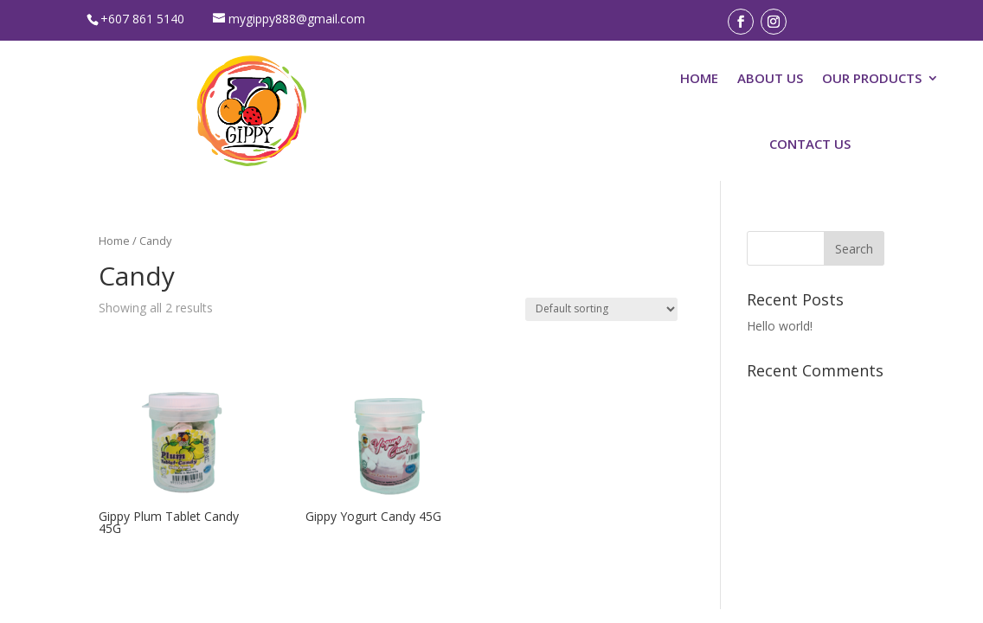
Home (114, 240)
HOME (699, 78)
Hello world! (780, 326)
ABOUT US (770, 78)
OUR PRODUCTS (872, 78)
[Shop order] (601, 309)
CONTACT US (810, 143)
